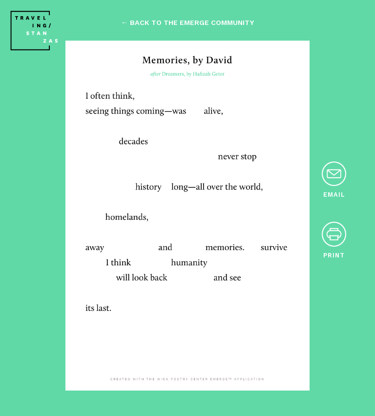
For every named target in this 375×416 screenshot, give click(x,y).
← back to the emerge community (187, 22)
